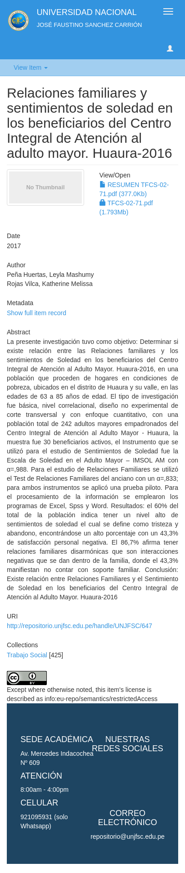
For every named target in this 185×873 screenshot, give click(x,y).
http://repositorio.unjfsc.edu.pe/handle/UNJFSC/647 (79, 625)
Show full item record (36, 313)
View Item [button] (31, 67)
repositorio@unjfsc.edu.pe (127, 836)
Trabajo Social (27, 655)
